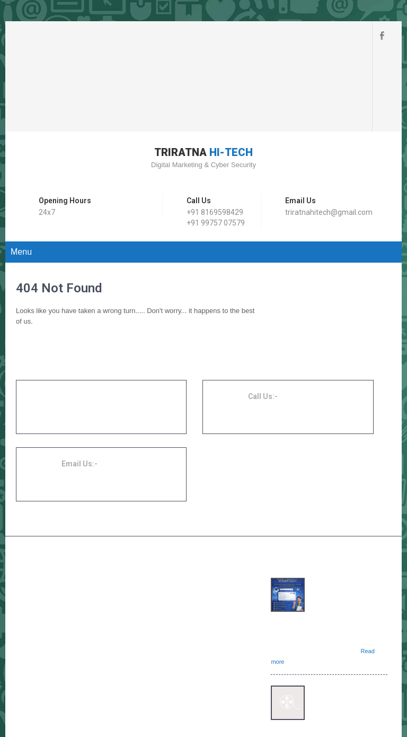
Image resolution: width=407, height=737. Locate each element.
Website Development (189, 498)
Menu (21, 169)
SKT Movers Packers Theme (347, 702)
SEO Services (178, 524)
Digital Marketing (182, 511)
